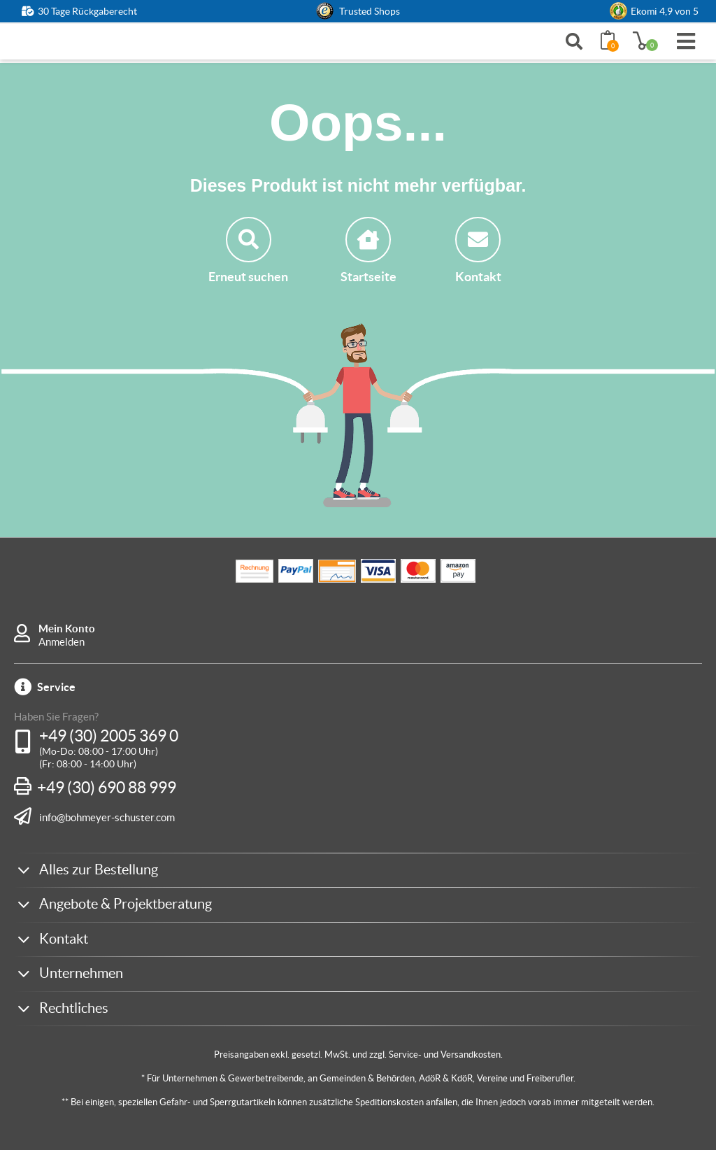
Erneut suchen (248, 250)
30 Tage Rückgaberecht (87, 11)
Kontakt (478, 250)
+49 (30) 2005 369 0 (108, 736)
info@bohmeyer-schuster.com (107, 817)
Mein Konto (66, 628)
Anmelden (61, 642)
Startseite (368, 250)
